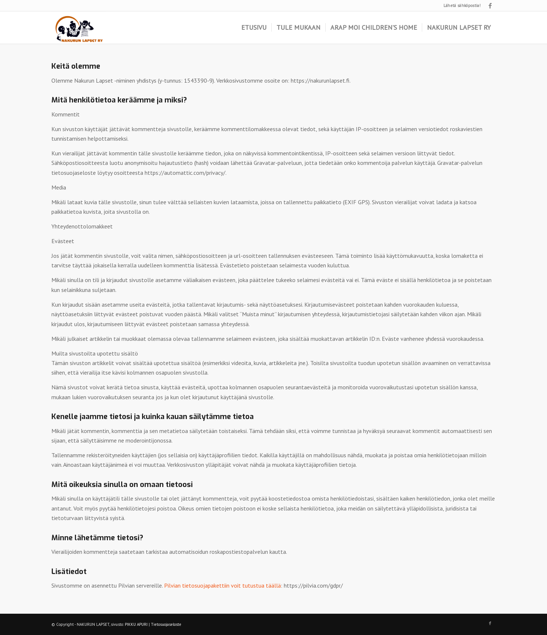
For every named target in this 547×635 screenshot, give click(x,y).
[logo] (78, 27)
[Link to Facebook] (490, 5)
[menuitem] (253, 27)
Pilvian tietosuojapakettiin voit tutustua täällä (222, 585)
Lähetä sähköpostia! (462, 5)
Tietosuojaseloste (166, 624)
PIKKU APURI (136, 624)
